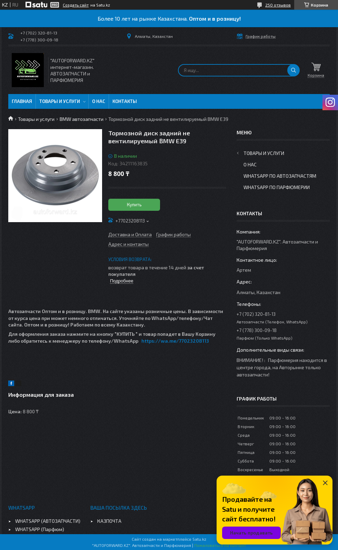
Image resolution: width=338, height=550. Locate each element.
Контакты (124, 101)
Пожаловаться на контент (220, 545)
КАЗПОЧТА (109, 521)
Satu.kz (199, 539)
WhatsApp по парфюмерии (276, 187)
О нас (98, 101)
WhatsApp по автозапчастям (279, 176)
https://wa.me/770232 (168, 341)
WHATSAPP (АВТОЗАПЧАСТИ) (47, 521)
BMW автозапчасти (81, 119)
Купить (134, 204)
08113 (202, 341)
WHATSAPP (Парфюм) (39, 529)
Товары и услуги (59, 101)
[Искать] (293, 70)
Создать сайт (76, 4)
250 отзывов (278, 4)
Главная (22, 101)
